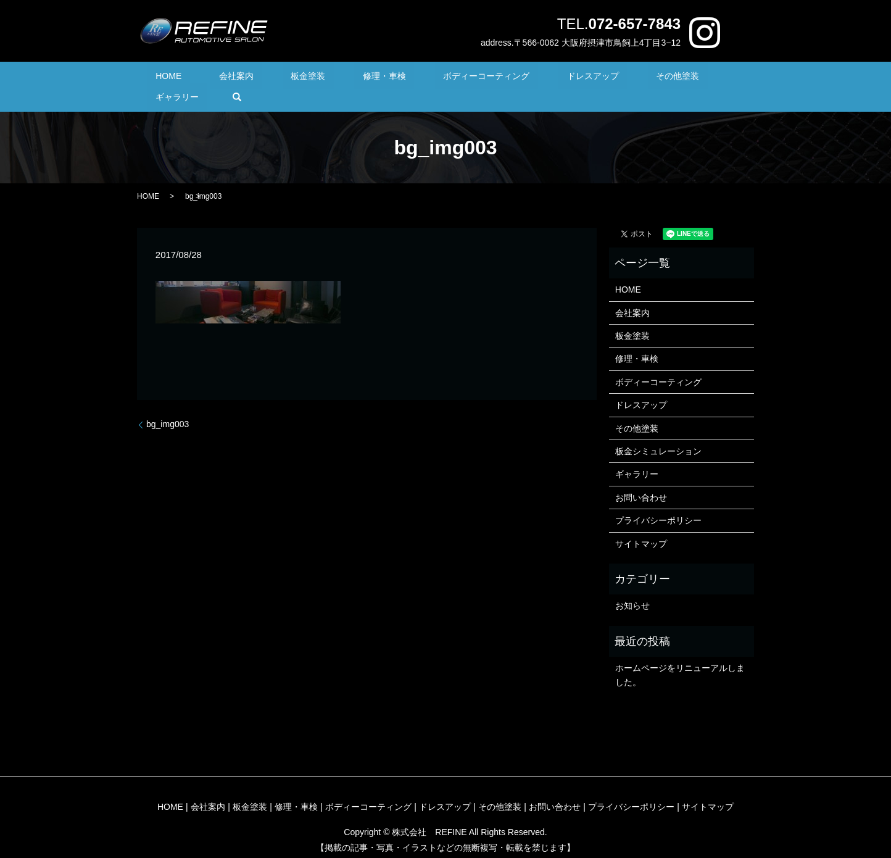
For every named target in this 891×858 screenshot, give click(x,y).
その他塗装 (594, 78)
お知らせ (632, 587)
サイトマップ (641, 525)
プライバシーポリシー (658, 501)
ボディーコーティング (436, 78)
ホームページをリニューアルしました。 (680, 655)
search (709, 78)
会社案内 (235, 78)
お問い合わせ (641, 478)
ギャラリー (658, 78)
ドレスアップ (526, 78)
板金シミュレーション (658, 432)
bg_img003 (167, 405)
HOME (185, 78)
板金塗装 (291, 78)
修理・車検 (350, 78)
